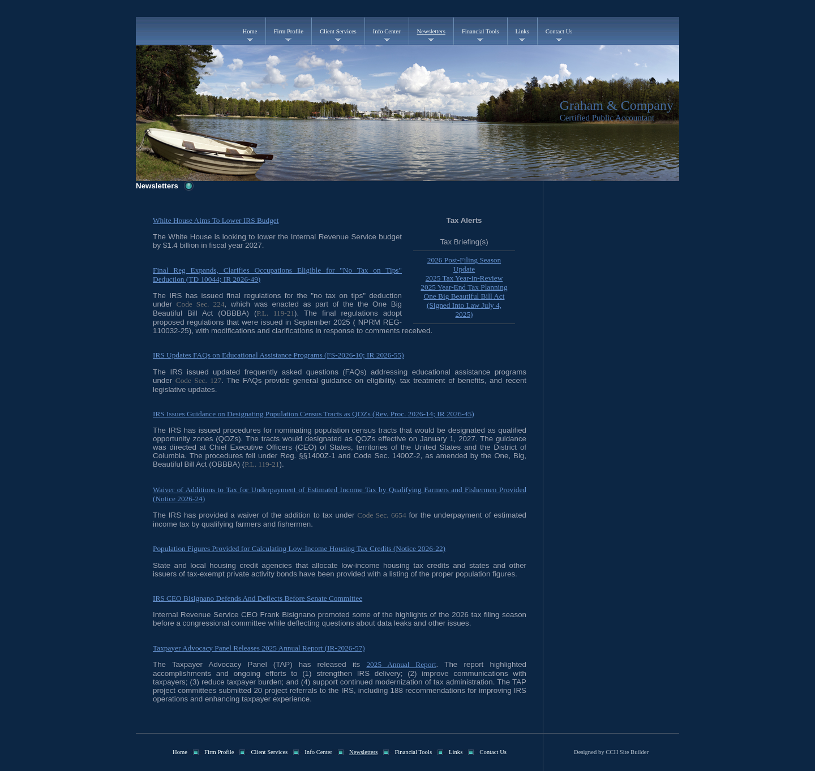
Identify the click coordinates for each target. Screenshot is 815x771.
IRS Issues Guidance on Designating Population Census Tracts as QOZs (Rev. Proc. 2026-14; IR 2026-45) (313, 414)
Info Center (387, 31)
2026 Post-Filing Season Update (464, 264)
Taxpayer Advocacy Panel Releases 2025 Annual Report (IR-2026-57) (259, 648)
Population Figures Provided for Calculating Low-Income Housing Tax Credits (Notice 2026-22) (299, 548)
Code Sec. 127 (198, 380)
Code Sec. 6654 (381, 515)
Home (250, 31)
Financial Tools (480, 31)
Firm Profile (288, 31)
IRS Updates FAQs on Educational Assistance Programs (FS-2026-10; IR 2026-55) (278, 355)
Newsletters (431, 31)
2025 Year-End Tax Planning (464, 287)
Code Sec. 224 (201, 304)
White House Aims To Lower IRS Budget (215, 220)
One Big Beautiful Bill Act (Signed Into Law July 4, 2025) (464, 305)
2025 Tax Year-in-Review (464, 278)
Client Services (338, 31)
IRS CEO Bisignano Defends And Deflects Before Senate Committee (257, 598)
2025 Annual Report (401, 664)
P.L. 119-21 (275, 313)
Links (522, 31)
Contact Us (559, 31)
